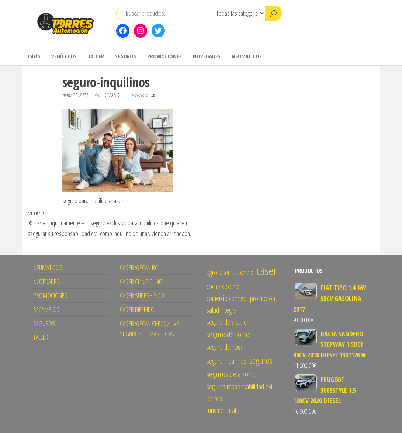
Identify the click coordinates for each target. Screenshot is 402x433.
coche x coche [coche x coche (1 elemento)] (223, 286)
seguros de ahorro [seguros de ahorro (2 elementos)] (232, 374)
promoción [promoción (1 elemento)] (262, 298)
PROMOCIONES (164, 56)
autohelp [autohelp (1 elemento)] (243, 272)
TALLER (96, 56)
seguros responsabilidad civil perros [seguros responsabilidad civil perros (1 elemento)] (240, 392)
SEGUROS (125, 56)
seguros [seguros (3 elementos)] (261, 360)
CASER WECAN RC (139, 267)
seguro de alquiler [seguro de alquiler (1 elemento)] (228, 322)
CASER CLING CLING (141, 281)
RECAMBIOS (46, 309)
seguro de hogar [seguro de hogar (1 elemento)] (226, 347)
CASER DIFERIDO (137, 309)
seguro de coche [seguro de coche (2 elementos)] (229, 334)
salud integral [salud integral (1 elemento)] (222, 310)
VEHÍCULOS (64, 56)
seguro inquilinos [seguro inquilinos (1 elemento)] (226, 361)
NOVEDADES (207, 56)
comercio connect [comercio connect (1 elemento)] (227, 298)
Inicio (34, 56)
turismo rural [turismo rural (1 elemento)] (221, 410)
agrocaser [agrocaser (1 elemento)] (218, 272)
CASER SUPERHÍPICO (142, 295)
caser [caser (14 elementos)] (266, 270)
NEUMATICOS (247, 56)
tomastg (112, 94)
